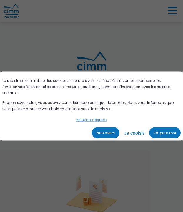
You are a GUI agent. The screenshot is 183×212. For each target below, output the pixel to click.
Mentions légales (91, 119)
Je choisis (134, 133)
